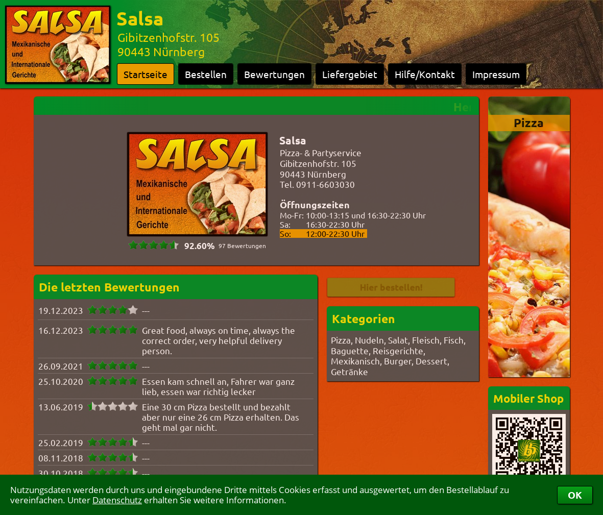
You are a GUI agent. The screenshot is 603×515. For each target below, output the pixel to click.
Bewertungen (274, 74)
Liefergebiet (349, 74)
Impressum (496, 74)
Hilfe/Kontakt (425, 74)
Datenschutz (117, 500)
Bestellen (206, 74)
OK (575, 494)
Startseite (145, 74)
